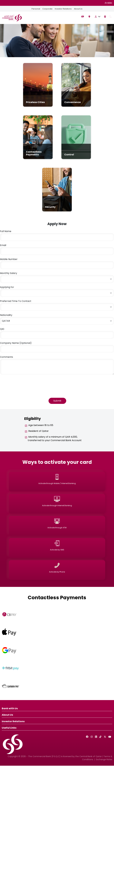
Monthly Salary (8, 273)
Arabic (108, 3)
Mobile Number (9, 259)
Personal (36, 9)
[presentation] (22, 382)
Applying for (7, 287)
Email (3, 245)
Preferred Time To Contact (15, 301)
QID (2, 329)
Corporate (47, 9)
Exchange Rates (104, 759)
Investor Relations (63, 9)
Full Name (5, 231)
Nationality (6, 315)
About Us (78, 9)
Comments (6, 357)
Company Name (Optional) (16, 343)
